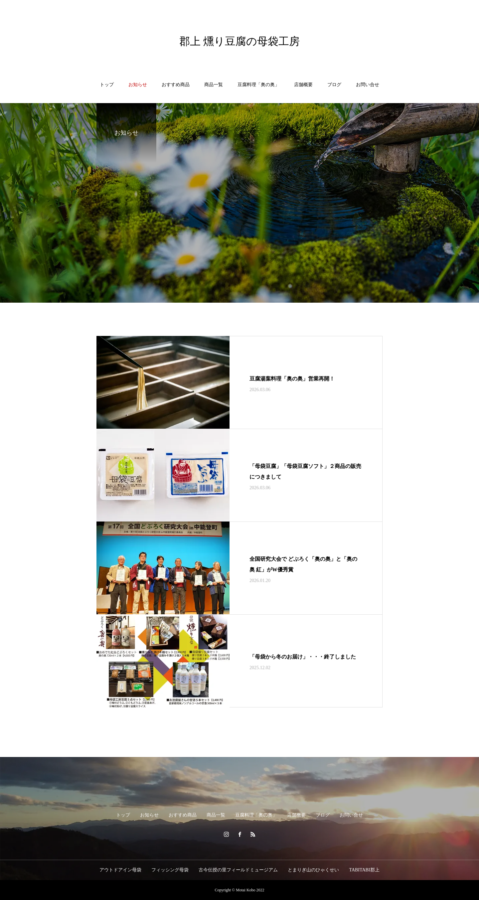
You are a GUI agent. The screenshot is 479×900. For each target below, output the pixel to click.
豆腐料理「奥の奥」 (258, 84)
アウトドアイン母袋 (120, 869)
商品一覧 (213, 84)
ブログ (334, 84)
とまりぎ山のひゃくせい (313, 869)
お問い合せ (367, 84)
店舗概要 (303, 84)
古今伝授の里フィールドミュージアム (238, 869)
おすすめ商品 (176, 84)
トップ (107, 84)
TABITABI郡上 (364, 869)
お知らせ (137, 84)
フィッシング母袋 (170, 869)
